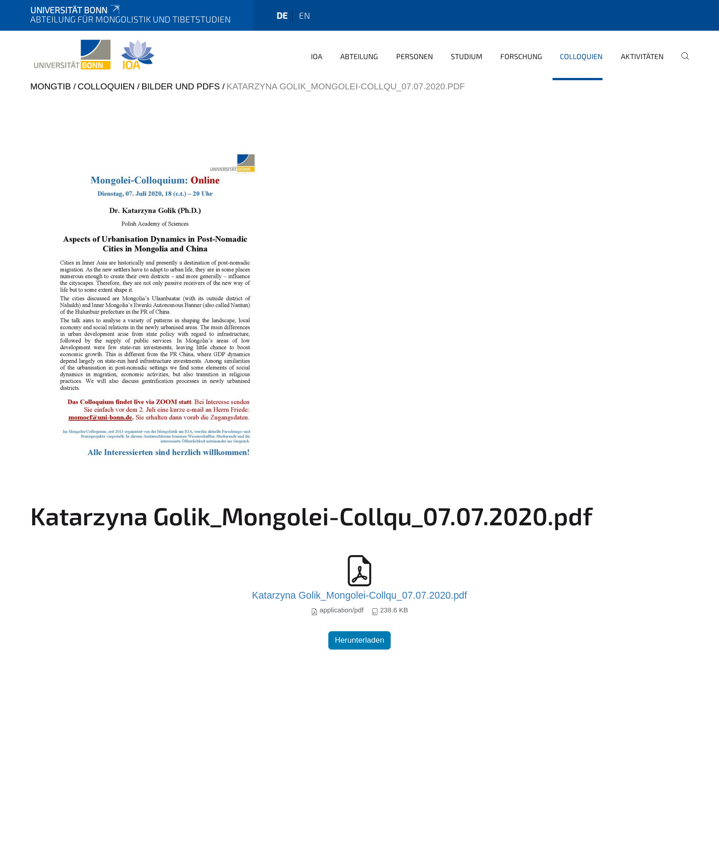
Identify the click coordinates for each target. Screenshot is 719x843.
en (304, 15)
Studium (466, 56)
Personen (414, 56)
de (282, 15)
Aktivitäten (642, 56)
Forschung (521, 56)
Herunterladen (359, 640)
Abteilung (359, 56)
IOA (316, 56)
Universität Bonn (75, 10)
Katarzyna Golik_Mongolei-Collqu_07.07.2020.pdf (359, 595)
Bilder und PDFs (180, 86)
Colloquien (581, 56)
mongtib (50, 86)
